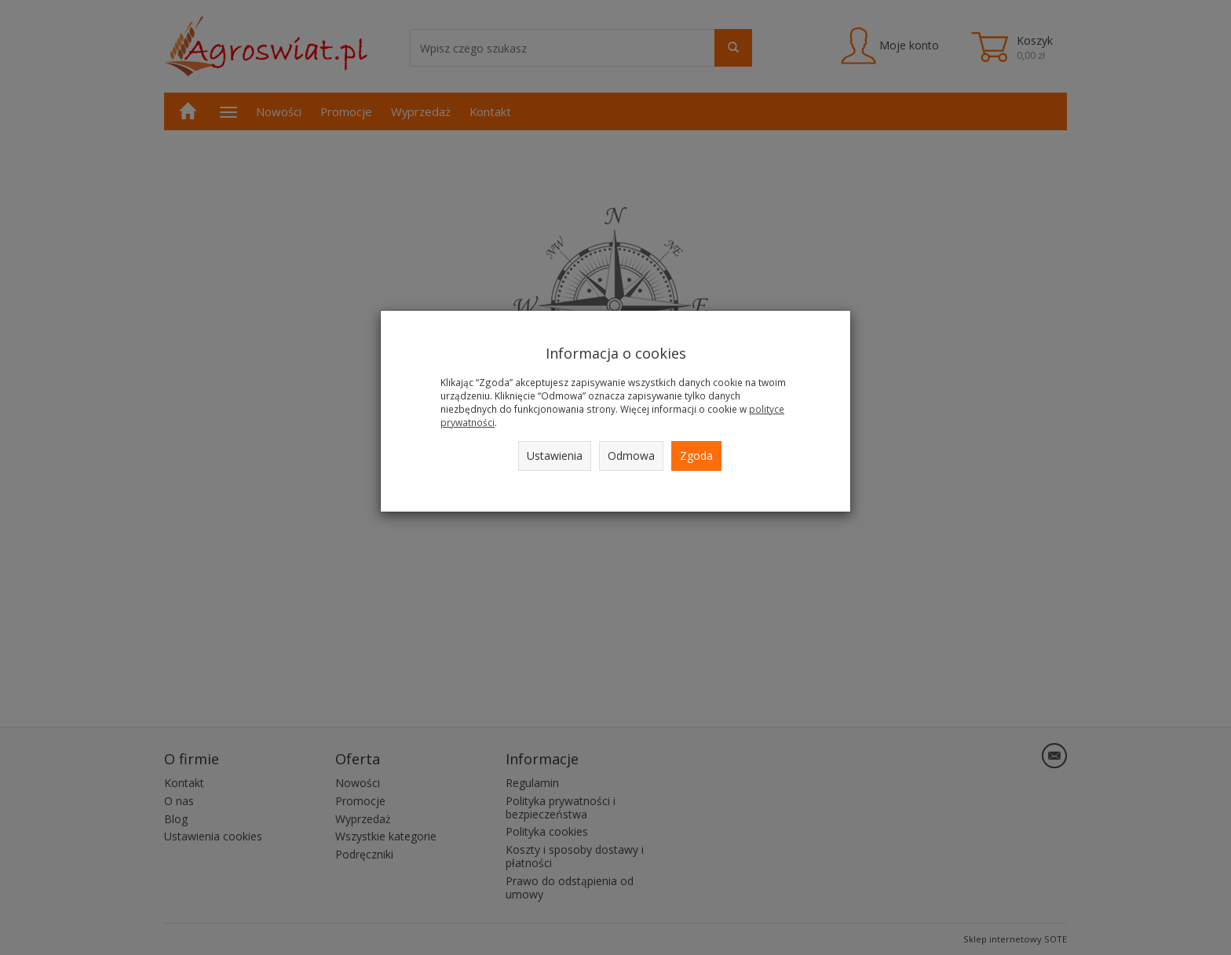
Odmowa (631, 455)
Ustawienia (555, 455)
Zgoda (696, 455)
